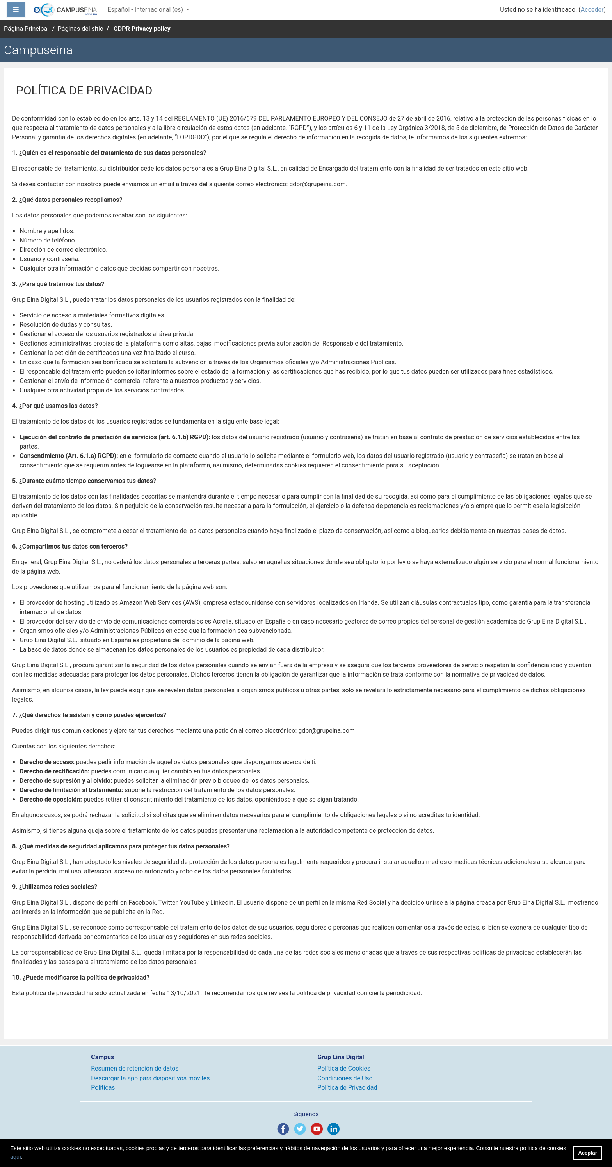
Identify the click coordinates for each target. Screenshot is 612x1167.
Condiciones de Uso (344, 1078)
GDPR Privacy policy (142, 28)
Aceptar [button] (587, 1153)
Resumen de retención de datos (134, 1068)
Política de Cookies (343, 1068)
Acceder (592, 9)
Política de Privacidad (347, 1087)
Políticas (103, 1087)
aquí (15, 1157)
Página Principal (26, 28)
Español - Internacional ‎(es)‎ (146, 9)
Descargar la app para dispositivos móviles (150, 1078)
